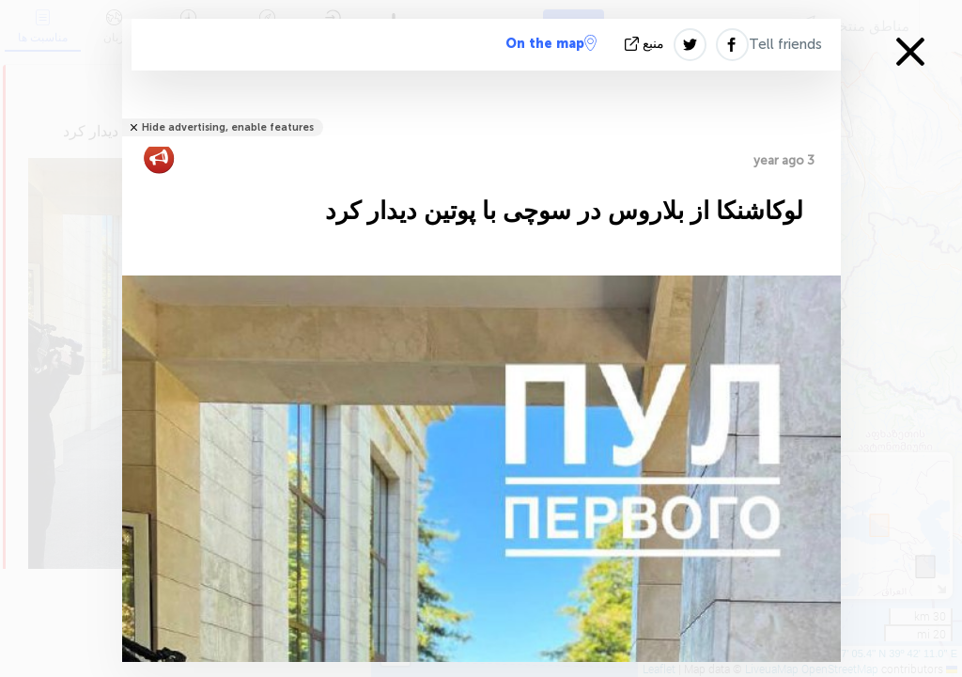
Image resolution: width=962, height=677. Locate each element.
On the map (551, 43)
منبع (646, 44)
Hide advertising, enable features (228, 127)
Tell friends (785, 44)
